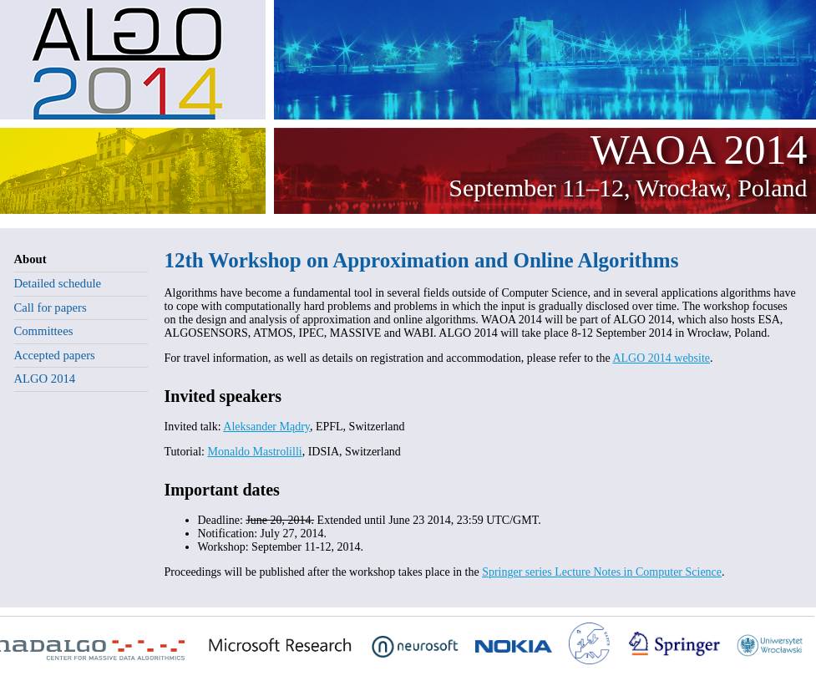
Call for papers (50, 307)
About (30, 259)
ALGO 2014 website (661, 358)
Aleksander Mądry (266, 426)
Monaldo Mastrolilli (255, 451)
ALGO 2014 (45, 378)
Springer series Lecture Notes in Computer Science (602, 572)
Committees (43, 331)
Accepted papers (54, 355)
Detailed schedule (58, 283)
